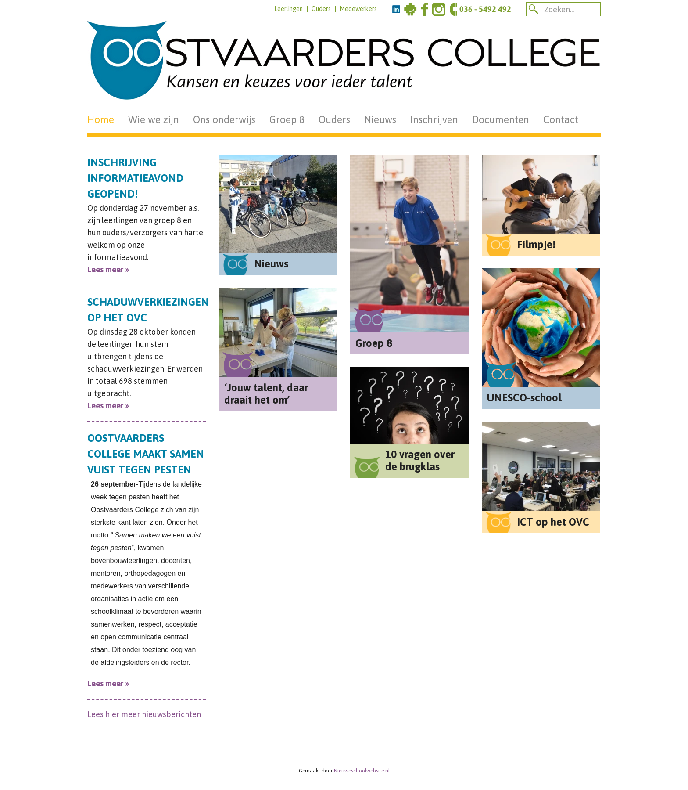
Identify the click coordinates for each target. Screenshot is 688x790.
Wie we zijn (153, 119)
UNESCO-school (524, 398)
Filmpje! (536, 244)
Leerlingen (288, 8)
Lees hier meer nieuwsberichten (144, 714)
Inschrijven (434, 119)
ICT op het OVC (553, 522)
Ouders (321, 8)
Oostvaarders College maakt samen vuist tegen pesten (145, 454)
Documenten (500, 119)
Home (100, 119)
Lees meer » (108, 269)
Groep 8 (287, 119)
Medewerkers (358, 8)
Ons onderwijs (224, 119)
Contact (560, 119)
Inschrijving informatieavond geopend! (135, 178)
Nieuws (380, 119)
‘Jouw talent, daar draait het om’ (266, 394)
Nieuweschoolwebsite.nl (362, 771)
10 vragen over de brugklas (420, 460)
